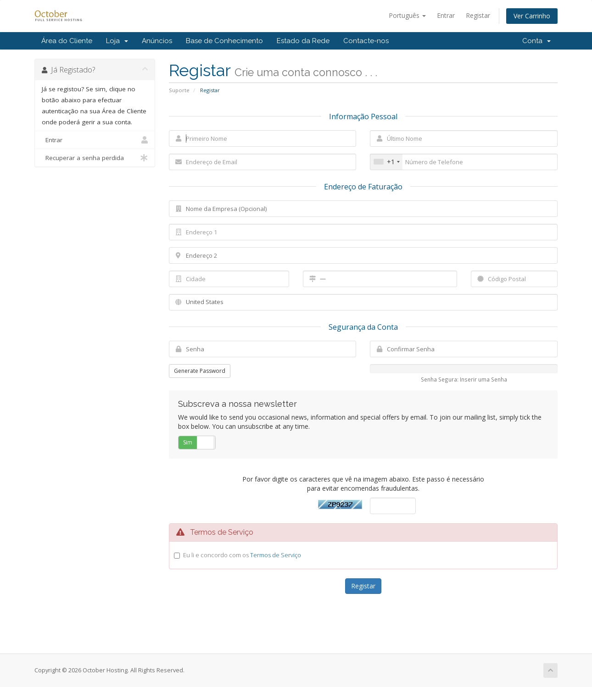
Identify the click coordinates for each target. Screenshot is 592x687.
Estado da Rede (303, 41)
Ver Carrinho (532, 15)
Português (407, 15)
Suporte (179, 90)
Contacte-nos (366, 41)
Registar (478, 15)
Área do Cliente (66, 41)
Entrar (446, 15)
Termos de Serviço (275, 555)
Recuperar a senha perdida (95, 157)
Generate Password (199, 371)
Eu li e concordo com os (242, 555)
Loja (117, 41)
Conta (536, 41)
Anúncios (157, 41)
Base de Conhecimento (224, 41)
